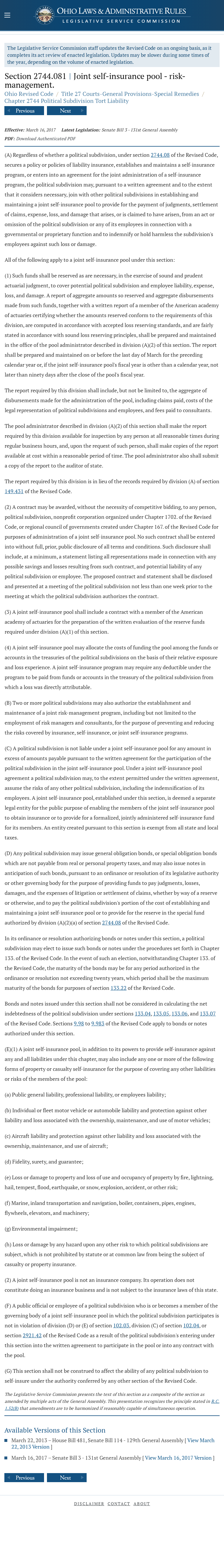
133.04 (143, 1013)
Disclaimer (89, 1503)
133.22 (119, 987)
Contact (119, 1503)
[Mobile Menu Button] (7, 16)
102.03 (121, 1325)
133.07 (208, 1013)
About (142, 1503)
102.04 (191, 1325)
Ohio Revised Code (28, 94)
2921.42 (32, 1335)
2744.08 (160, 154)
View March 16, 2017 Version (178, 1457)
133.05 (161, 1013)
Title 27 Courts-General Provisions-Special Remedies (130, 94)
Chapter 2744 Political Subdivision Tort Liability (66, 101)
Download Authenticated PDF (45, 138)
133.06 (180, 1013)
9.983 (97, 1023)
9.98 (79, 1023)
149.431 (14, 491)
